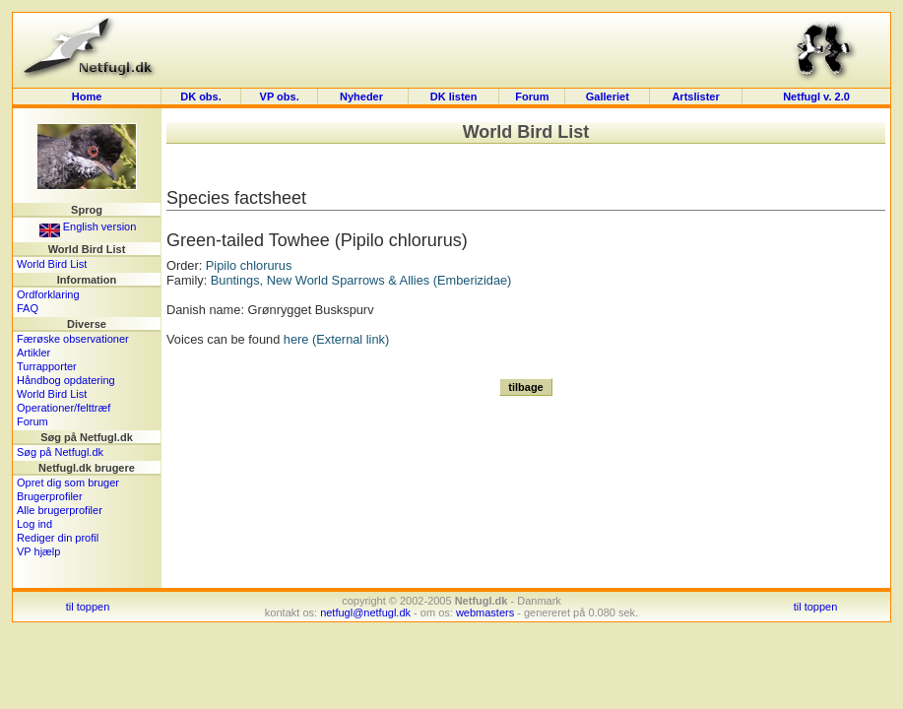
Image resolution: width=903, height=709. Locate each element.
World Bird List (52, 264)
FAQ (27, 308)
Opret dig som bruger (68, 482)
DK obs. (201, 96)
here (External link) (336, 339)
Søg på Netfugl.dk (60, 452)
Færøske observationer (73, 339)
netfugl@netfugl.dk (365, 612)
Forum (531, 96)
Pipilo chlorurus (249, 265)
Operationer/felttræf (63, 408)
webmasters (485, 612)
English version (88, 226)
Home (87, 96)
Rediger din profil (57, 538)
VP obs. (279, 96)
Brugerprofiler (50, 496)
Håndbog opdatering (66, 380)
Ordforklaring (48, 294)
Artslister (695, 96)
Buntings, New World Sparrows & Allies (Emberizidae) (361, 280)
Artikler (33, 352)
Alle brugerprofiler (59, 510)
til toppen (88, 606)
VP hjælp (38, 551)
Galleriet (607, 96)
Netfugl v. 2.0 (816, 96)
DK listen (454, 96)
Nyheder (363, 96)
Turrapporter (47, 366)
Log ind (34, 524)
